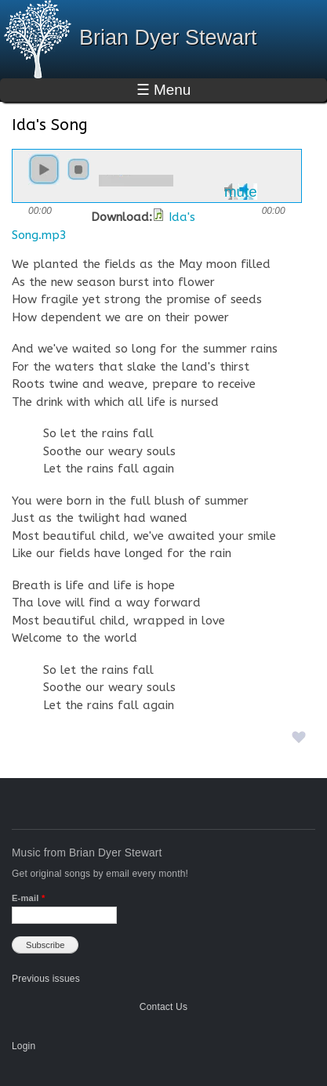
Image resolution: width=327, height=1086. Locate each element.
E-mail (28, 898)
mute (240, 191)
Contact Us (163, 1006)
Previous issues (46, 978)
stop (78, 169)
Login (23, 1046)
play (44, 169)
